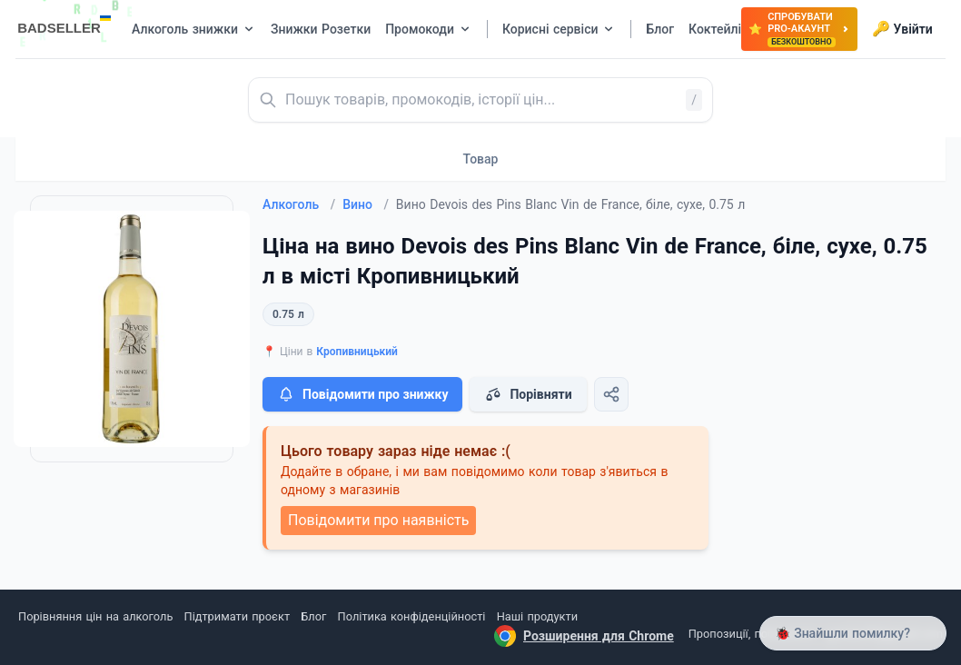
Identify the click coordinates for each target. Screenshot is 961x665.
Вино (365, 204)
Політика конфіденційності (412, 616)
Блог (313, 616)
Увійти (902, 29)
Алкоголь (299, 204)
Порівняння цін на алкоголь (95, 616)
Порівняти (527, 394)
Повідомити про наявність (378, 520)
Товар (481, 159)
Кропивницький (357, 351)
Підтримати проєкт (237, 616)
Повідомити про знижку (362, 394)
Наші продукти (537, 616)
